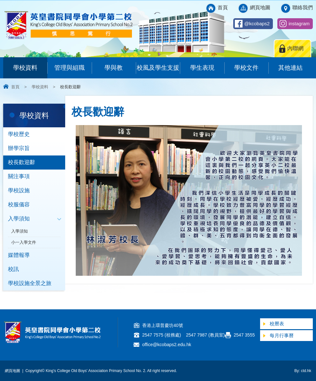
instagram (299, 23)
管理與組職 (73, 64)
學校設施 (19, 190)
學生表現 (207, 64)
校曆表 (277, 323)
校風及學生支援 (158, 64)
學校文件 (251, 64)
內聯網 (295, 48)
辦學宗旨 (19, 148)
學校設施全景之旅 (29, 283)
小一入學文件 (23, 242)
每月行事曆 (282, 335)
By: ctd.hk (302, 371)
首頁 (223, 7)
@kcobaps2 (257, 23)
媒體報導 (19, 255)
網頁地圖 (260, 7)
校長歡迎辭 (21, 162)
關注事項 (19, 176)
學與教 (120, 64)
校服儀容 (19, 205)
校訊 (13, 269)
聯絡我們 (302, 7)
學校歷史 (19, 134)
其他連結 (295, 64)
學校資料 (30, 64)
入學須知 (19, 219)
